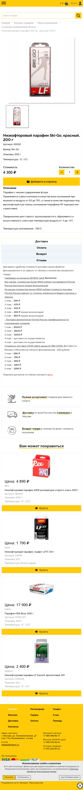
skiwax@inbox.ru (10, 744)
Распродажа (37, 709)
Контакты (13, 726)
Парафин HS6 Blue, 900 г (19, 613)
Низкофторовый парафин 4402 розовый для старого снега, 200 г (41, 490)
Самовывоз (63, 412)
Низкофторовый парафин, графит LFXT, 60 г (29, 551)
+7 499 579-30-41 (51, 742)
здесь (50, 374)
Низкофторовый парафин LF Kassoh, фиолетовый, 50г (35, 675)
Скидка (57, 709)
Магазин (12, 715)
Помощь (57, 720)
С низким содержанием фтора (18, 26)
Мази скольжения (47, 22)
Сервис (34, 715)
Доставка (28, 412)
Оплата (34, 720)
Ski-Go (15, 149)
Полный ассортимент (34, 397)
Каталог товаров (23, 22)
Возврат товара (31, 428)
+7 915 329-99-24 (51, 748)
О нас (56, 715)
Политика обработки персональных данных (52, 770)
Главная (5, 22)
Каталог (12, 709)
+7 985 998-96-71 (51, 735)
